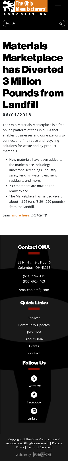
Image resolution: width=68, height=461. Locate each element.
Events (34, 346)
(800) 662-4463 (34, 281)
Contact (34, 353)
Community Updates (34, 325)
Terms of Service (38, 447)
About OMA (34, 339)
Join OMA (34, 332)
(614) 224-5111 (34, 276)
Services (34, 318)
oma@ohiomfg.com (34, 290)
